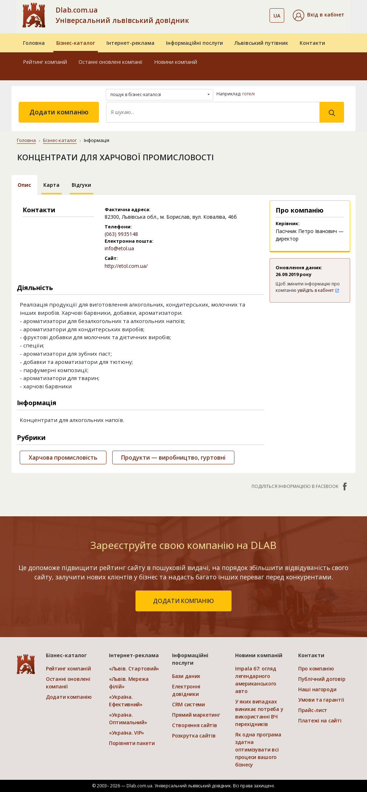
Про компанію (316, 668)
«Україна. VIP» (126, 732)
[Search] (213, 112)
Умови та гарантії (321, 699)
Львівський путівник (261, 42)
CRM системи (188, 704)
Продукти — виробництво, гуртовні (173, 457)
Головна (34, 42)
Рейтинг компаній (45, 61)
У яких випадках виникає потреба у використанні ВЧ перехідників (259, 712)
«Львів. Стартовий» (134, 668)
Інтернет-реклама (130, 42)
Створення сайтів (194, 725)
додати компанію (183, 601)
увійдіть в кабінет (318, 290)
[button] (318, 15)
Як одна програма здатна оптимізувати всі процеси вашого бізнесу (258, 749)
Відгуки (81, 184)
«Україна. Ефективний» (126, 700)
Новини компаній (175, 61)
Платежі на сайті (320, 720)
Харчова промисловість (63, 457)
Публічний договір (321, 678)
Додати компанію (59, 112)
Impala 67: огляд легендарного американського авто (255, 679)
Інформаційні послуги (194, 42)
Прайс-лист (312, 710)
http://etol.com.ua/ (126, 265)
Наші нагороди (317, 689)
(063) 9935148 (121, 234)
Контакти (312, 42)
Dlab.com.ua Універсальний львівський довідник (122, 15)
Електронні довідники (186, 690)
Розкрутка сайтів (194, 735)
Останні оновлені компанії (110, 61)
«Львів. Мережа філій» (129, 682)
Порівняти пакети (132, 743)
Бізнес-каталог (75, 42)
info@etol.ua (119, 248)
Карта (51, 184)
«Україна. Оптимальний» (128, 718)
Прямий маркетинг (196, 714)
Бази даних (186, 676)
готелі (248, 94)
